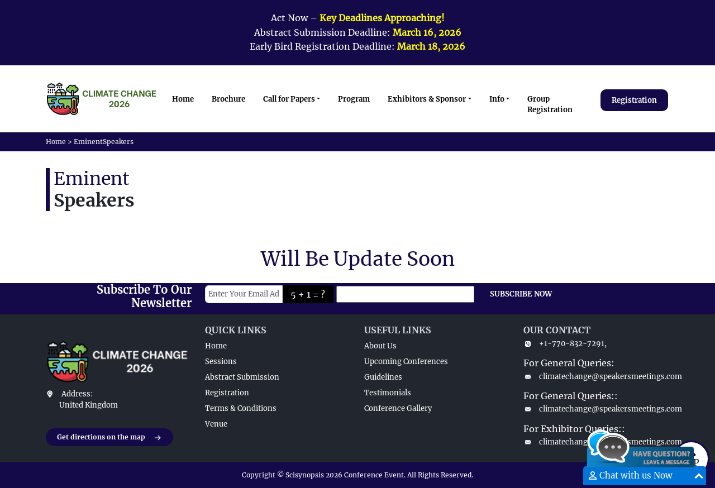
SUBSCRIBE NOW (521, 294)
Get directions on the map (109, 438)
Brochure (228, 99)
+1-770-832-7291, (565, 343)
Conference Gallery (398, 408)
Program (354, 99)
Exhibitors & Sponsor (427, 99)
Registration (634, 100)
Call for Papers (289, 99)
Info (496, 99)
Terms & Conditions (241, 408)
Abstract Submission (242, 377)
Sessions (221, 361)
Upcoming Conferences (406, 361)
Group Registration (550, 104)
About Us (380, 346)
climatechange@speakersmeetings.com (596, 376)
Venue (216, 424)
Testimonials (387, 393)
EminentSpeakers (104, 141)
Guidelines (383, 377)
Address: (77, 394)
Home (183, 99)
